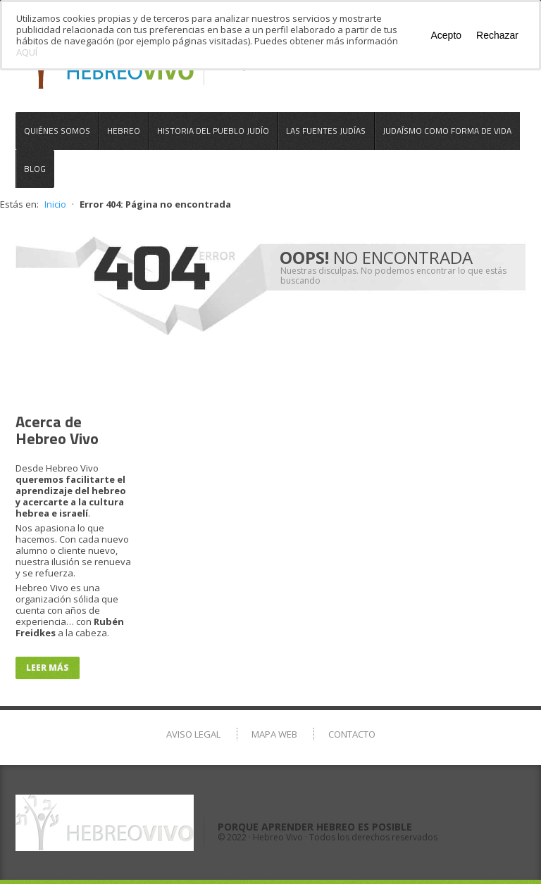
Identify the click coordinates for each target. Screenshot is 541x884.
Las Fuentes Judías (326, 130)
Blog (35, 168)
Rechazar (497, 35)
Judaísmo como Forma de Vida (447, 130)
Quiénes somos (57, 130)
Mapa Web (274, 734)
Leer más (47, 668)
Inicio (55, 204)
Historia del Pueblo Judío (213, 130)
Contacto (351, 734)
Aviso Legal (193, 734)
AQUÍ (26, 52)
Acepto (445, 35)
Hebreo (123, 130)
